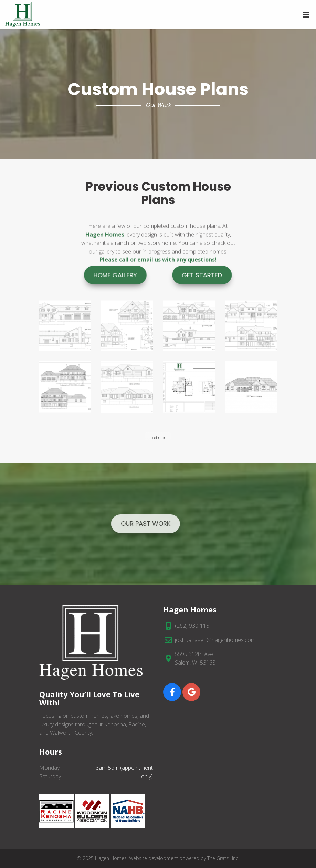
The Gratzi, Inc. (223, 858)
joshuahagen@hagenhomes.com (215, 640)
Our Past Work (117, 523)
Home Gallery (89, 275)
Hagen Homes (104, 252)
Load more (158, 437)
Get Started (226, 275)
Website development (153, 858)
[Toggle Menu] (306, 14)
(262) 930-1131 (193, 626)
